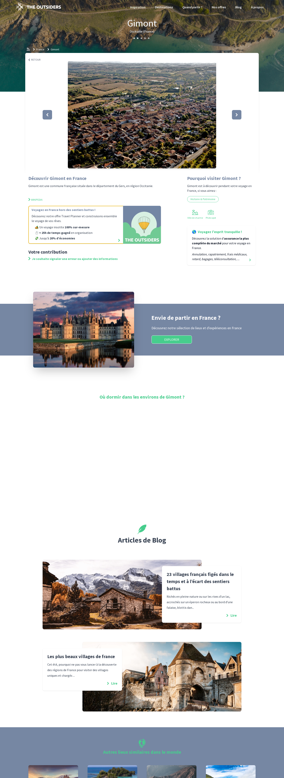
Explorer (171, 339)
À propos (257, 7)
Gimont (55, 49)
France (40, 49)
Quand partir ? (192, 7)
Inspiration (138, 7)
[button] (142, 114)
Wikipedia (35, 199)
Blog (238, 7)
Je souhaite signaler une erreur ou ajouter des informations (73, 259)
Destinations (164, 7)
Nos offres (219, 7)
